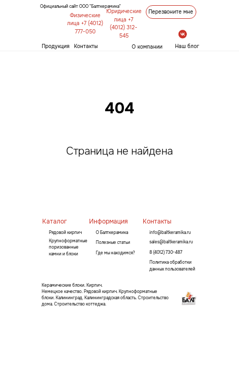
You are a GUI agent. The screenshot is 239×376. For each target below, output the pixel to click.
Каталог (54, 221)
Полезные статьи (113, 242)
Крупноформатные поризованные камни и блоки (68, 247)
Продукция (55, 46)
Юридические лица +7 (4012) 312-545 (124, 23)
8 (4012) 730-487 (165, 252)
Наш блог (187, 46)
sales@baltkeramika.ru (171, 241)
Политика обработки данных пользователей (172, 265)
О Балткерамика (112, 232)
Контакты (86, 46)
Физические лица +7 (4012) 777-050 (85, 23)
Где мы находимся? (115, 252)
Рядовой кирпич (65, 232)
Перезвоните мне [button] (170, 11)
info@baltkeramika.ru (170, 232)
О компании (147, 46)
